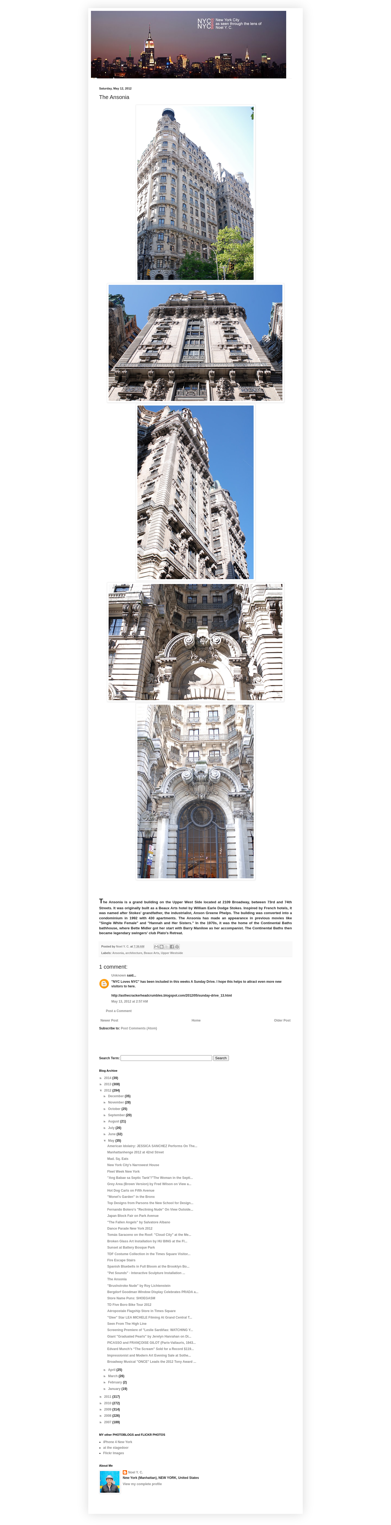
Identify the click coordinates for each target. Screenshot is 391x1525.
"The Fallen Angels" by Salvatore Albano (138, 1222)
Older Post (282, 1020)
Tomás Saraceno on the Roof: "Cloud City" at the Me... (149, 1235)
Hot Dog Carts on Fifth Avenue (130, 1190)
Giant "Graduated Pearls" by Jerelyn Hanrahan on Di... (149, 1336)
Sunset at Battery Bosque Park (131, 1247)
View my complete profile (142, 1484)
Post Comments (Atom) (139, 1028)
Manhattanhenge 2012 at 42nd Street (135, 1152)
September (117, 1115)
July (111, 1128)
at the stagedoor (115, 1448)
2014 (108, 1078)
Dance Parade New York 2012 (129, 1228)
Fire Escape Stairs (121, 1260)
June (112, 1134)
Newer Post (109, 1020)
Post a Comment (119, 1011)
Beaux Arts (151, 953)
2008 (108, 1416)
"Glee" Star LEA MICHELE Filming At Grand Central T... (149, 1317)
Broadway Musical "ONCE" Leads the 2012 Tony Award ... (151, 1362)
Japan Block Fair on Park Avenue (133, 1216)
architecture (133, 953)
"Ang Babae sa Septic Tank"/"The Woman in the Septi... (150, 1178)
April (112, 1370)
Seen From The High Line (127, 1324)
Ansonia (118, 953)
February (115, 1382)
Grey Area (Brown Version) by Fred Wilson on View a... (149, 1184)
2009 (108, 1409)
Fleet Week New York (123, 1171)
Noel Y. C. (135, 1472)
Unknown (118, 975)
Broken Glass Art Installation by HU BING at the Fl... (147, 1241)
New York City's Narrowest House (133, 1165)
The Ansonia (117, 1279)
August (114, 1121)
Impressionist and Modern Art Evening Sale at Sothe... (149, 1355)
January (114, 1389)
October (114, 1109)
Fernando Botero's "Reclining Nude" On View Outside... (150, 1209)
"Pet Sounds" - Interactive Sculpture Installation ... (146, 1273)
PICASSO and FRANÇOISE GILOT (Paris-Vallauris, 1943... (151, 1343)
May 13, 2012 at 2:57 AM (129, 1001)
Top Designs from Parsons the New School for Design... (150, 1203)
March (113, 1376)
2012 (108, 1090)
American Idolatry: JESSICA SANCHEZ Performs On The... (152, 1146)
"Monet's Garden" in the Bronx (131, 1197)
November (116, 1102)
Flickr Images (113, 1453)
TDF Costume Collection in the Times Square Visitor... (148, 1254)
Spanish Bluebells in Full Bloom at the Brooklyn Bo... (148, 1266)
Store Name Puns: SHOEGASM (131, 1298)
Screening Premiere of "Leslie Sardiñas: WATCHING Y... (150, 1330)
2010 (108, 1403)
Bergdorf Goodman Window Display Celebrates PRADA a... (152, 1292)
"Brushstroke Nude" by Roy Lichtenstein (139, 1286)
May (111, 1141)
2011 (108, 1397)
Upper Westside (172, 953)
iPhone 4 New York (117, 1442)
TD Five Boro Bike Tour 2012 (129, 1305)
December (116, 1096)
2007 (108, 1422)
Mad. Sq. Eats (117, 1159)
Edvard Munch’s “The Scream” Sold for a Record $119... (150, 1349)
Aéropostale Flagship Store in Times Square (141, 1311)
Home (196, 1020)
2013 (108, 1084)
